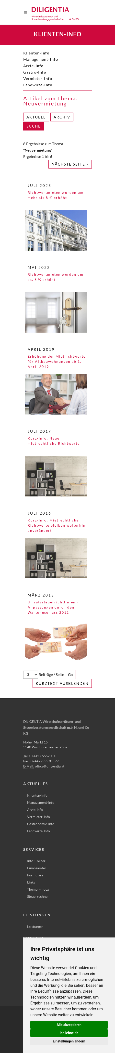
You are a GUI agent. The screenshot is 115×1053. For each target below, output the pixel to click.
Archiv (62, 117)
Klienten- (36, 53)
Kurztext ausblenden (62, 683)
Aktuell (36, 117)
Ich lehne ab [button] (69, 1033)
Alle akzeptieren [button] (69, 1025)
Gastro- (34, 72)
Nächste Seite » (70, 164)
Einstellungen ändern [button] (69, 1041)
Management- (40, 59)
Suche (33, 126)
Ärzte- (33, 65)
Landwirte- (37, 84)
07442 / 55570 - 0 (42, 756)
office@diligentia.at (49, 766)
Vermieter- (37, 78)
